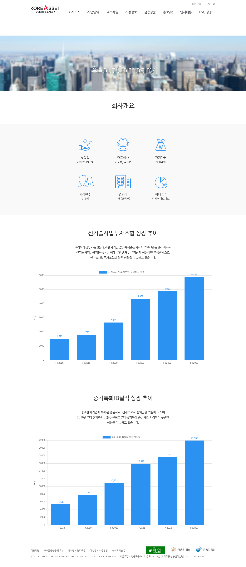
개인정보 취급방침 (99, 550)
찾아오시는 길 (118, 550)
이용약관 (35, 550)
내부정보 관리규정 (77, 550)
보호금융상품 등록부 (53, 550)
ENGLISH (196, 4)
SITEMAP (210, 4)
